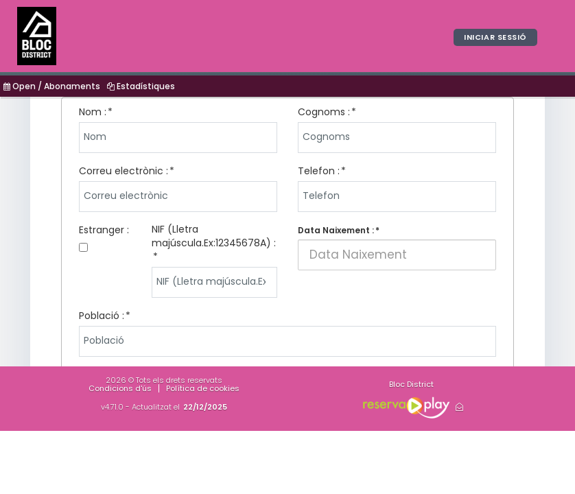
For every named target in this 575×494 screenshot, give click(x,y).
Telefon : (319, 171)
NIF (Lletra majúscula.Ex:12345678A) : (214, 236)
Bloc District (411, 384)
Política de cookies (202, 388)
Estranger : (104, 230)
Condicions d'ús (120, 388)
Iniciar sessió (495, 37)
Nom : (92, 112)
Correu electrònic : (123, 171)
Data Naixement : (336, 230)
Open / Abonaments (51, 86)
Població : (101, 315)
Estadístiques (141, 86)
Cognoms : (324, 112)
